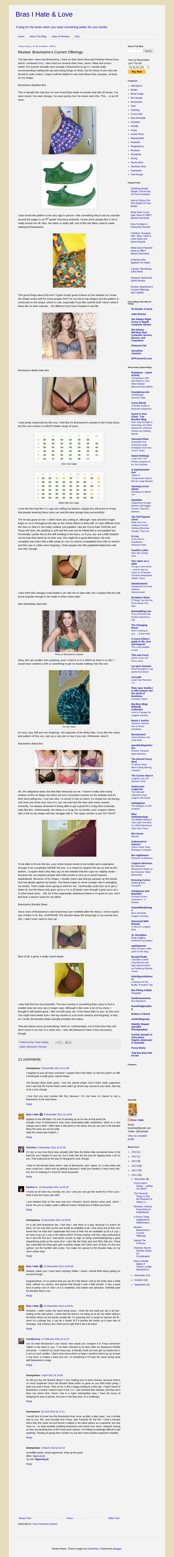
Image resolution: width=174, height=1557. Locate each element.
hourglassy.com (140, 392)
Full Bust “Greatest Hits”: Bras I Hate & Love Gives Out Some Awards (141, 237)
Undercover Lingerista (138, 788)
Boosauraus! (138, 734)
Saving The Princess (140, 1242)
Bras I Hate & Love (44, 14)
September (140, 1284)
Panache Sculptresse (142, 858)
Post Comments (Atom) (45, 1524)
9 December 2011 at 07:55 (52, 1147)
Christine (31, 1147)
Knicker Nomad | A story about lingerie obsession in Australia (141, 1038)
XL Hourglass (139, 935)
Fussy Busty (138, 1047)
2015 (134, 1156)
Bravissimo (32, 1047)
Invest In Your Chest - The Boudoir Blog (139, 417)
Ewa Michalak (138, 118)
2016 (134, 1152)
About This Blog (38, 36)
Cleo (133, 106)
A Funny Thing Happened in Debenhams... (142, 1219)
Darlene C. (32, 1187)
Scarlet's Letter (140, 550)
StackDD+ (137, 500)
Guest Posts (137, 134)
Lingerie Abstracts (141, 863)
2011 (134, 1175)
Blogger (117, 1548)
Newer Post (25, 1518)
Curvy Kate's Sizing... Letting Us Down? (143, 1186)
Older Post (113, 1518)
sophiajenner (138, 945)
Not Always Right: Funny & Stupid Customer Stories (141, 322)
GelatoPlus (93, 1548)
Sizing (134, 158)
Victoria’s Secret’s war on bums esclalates (140, 726)
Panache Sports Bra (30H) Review (141, 279)
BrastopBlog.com (141, 611)
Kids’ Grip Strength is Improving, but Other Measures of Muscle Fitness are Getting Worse (141, 428)
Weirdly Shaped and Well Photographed (140, 1027)
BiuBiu (134, 89)
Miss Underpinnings (139, 815)
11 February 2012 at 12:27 (55, 1339)
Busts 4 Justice (140, 720)
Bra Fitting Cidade (141, 990)
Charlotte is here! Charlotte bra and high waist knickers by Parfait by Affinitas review (141, 965)
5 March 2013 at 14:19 (53, 1447)
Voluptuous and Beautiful (140, 892)
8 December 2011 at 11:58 (55, 1068)
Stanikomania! (139, 583)
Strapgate (136, 993)
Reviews (43, 1047)
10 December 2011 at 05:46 (58, 1266)
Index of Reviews (60, 36)
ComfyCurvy (33, 1339)
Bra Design (137, 97)
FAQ (77, 36)
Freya (134, 130)
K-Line (135, 536)
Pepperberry (137, 146)
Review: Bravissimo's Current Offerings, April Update (142, 289)
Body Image (137, 93)
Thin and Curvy (140, 655)
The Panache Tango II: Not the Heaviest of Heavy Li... (143, 1197)
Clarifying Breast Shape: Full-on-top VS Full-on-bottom (140, 191)
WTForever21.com (141, 358)
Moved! (135, 836)
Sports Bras (137, 162)
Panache (135, 142)
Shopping (136, 154)
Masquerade (137, 138)
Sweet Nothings (140, 455)
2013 (134, 1165)
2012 (134, 1170)
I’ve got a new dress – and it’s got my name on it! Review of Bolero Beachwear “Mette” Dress (141, 572)
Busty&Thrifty (139, 956)
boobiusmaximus (141, 998)
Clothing (135, 110)
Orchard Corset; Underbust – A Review (139, 899)
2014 (134, 1161)
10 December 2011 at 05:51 (58, 1306)
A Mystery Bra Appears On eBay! (140, 261)
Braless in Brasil (140, 1014)
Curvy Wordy (138, 403)
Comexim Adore (139, 699)
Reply (29, 1104)
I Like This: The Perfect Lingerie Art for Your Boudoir (141, 461)
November (140, 1275)
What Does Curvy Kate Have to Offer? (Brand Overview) (141, 215)
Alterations (136, 85)
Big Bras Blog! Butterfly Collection (139, 707)
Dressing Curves (140, 880)
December (140, 1179)
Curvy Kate (137, 114)
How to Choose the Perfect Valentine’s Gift (141, 617)
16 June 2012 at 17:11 (53, 1411)
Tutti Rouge (137, 174)
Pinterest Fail (138, 345)
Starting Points (138, 166)
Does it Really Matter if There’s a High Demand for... (143, 1265)
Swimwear (136, 170)
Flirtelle (134, 126)
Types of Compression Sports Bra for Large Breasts (142, 478)
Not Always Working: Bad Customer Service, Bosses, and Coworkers (141, 335)
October (138, 1280)
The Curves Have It (142, 775)
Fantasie (135, 122)
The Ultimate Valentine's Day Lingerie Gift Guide (140, 795)
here (40, 63)
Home (21, 36)
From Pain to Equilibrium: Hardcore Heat (138, 542)
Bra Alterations (138, 1001)
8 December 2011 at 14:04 (58, 1114)
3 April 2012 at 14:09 (52, 1375)
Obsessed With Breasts (140, 922)
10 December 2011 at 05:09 (56, 1220)
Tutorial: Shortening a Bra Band (141, 270)
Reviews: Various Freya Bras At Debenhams (143, 1209)
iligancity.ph (39, 1456)
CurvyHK (136, 677)
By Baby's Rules (140, 597)
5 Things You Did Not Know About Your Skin (142, 603)
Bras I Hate (32, 1114)
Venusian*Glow (140, 439)
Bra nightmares (140, 855)
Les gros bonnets (141, 666)
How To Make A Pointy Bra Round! (140, 225)
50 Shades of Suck (141, 309)
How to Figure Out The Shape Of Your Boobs (141, 203)
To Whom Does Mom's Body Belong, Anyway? (141, 767)
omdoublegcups (140, 1019)
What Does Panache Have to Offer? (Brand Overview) (142, 250)
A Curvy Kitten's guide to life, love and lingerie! (141, 641)
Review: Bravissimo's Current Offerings (142, 1231)
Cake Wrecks (138, 314)
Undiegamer (138, 803)
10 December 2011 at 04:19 (53, 1187)
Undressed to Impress (138, 843)
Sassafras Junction (137, 352)
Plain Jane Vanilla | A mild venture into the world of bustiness (142, 692)
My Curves (137, 833)
